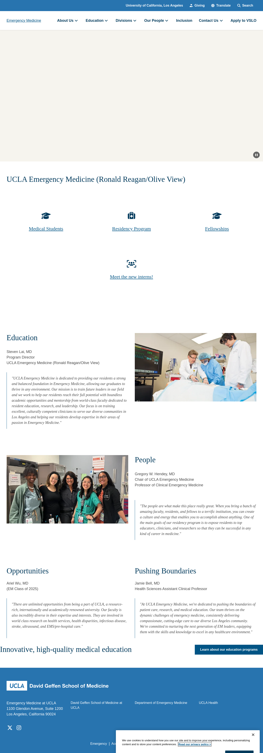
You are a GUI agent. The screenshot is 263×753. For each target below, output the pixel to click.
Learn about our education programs (229, 649)
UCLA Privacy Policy (149, 743)
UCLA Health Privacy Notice (188, 743)
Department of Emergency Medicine (161, 703)
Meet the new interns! (131, 276)
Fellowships (217, 228)
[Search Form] (245, 5)
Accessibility (120, 743)
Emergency (98, 743)
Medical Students (46, 228)
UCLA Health (208, 703)
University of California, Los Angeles (154, 5)
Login (217, 743)
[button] (221, 5)
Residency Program (131, 228)
